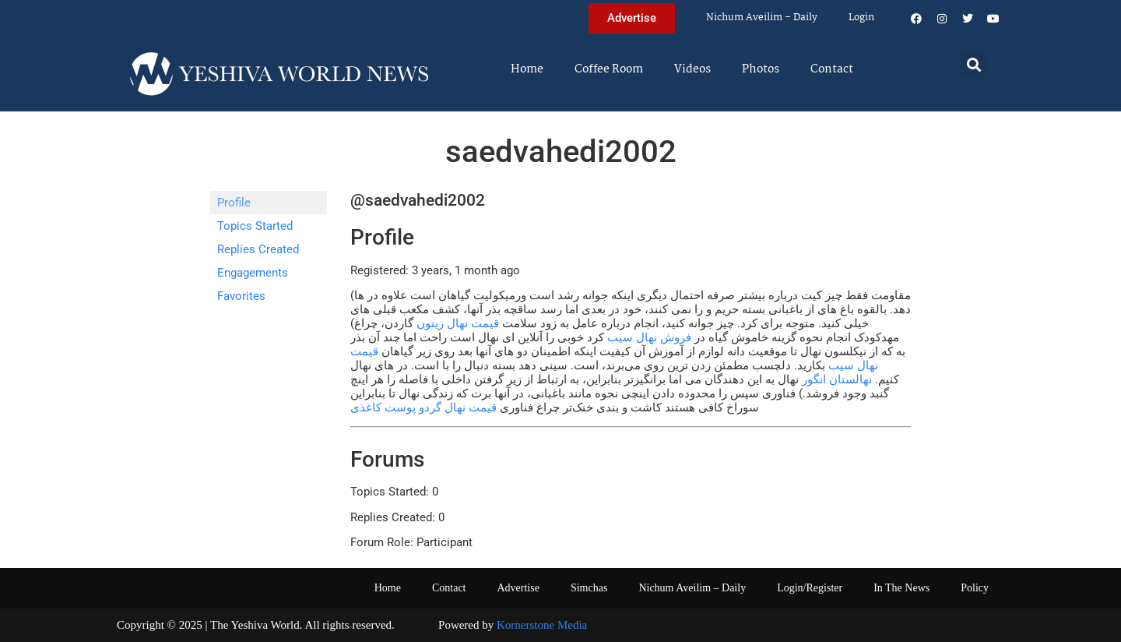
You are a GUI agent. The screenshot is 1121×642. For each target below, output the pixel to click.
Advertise (518, 588)
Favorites (241, 296)
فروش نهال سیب (649, 337)
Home (527, 69)
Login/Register (809, 588)
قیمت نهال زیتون (457, 323)
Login (861, 17)
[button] (974, 64)
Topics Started (255, 226)
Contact (831, 69)
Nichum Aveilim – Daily (761, 17)
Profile (234, 203)
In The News (901, 588)
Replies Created (258, 249)
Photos (760, 69)
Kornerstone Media (542, 625)
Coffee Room (609, 69)
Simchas (589, 588)
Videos (692, 69)
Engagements (252, 273)
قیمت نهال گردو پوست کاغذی (423, 407)
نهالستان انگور (837, 379)
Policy (975, 588)
